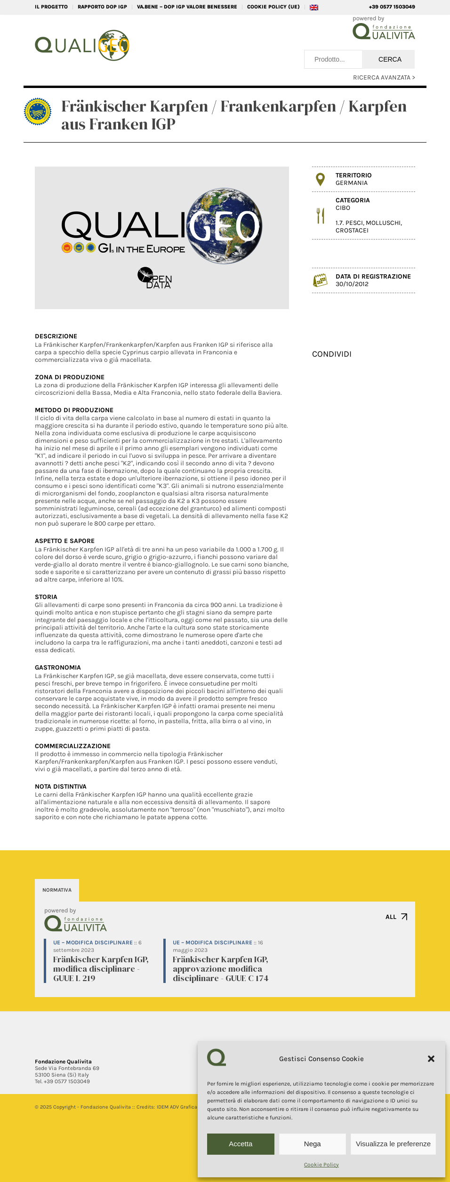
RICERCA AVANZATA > (384, 77)
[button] (431, 1058)
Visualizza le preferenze (393, 1144)
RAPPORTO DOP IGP (102, 7)
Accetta (240, 1144)
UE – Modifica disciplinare (93, 942)
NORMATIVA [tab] (57, 890)
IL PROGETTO (51, 7)
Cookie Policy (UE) (273, 7)
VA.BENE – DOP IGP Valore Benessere (187, 7)
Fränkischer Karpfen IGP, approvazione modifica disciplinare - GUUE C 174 (221, 968)
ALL (391, 917)
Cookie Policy (321, 1164)
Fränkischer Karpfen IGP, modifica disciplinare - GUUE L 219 (101, 968)
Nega (312, 1144)
